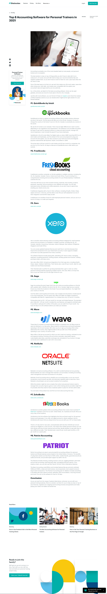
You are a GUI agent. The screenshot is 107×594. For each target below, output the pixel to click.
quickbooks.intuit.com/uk (38, 106)
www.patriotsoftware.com (38, 438)
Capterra (65, 96)
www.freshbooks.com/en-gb (39, 154)
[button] (46, 3)
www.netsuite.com (36, 346)
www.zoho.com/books (37, 397)
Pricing (32, 3)
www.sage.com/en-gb (37, 279)
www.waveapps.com (36, 312)
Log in (83, 3)
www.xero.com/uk (36, 206)
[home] (14, 3)
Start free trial (92, 3)
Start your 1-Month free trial (19, 576)
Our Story (38, 3)
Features (25, 3)
